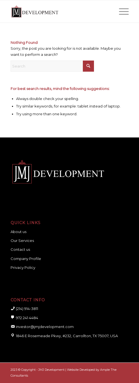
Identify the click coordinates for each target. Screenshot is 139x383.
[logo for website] (58, 11)
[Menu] (121, 11)
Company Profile (26, 258)
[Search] (52, 66)
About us (18, 231)
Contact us (20, 249)
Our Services (22, 240)
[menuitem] (121, 11)
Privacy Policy (23, 267)
